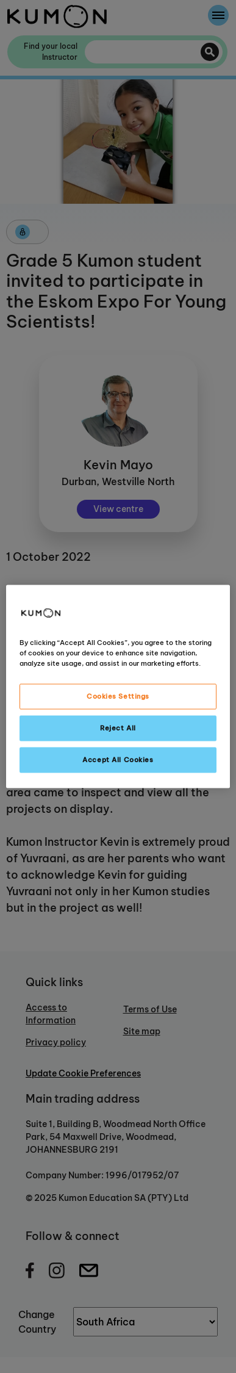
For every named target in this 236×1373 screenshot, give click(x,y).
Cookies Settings (118, 696)
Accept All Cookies (117, 759)
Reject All (118, 728)
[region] (118, 686)
